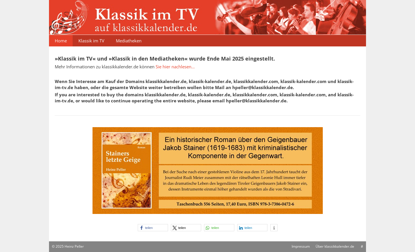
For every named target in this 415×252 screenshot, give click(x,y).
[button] (153, 227)
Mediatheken (129, 41)
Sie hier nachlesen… (175, 66)
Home (61, 41)
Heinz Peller (74, 246)
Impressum (301, 246)
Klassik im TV (91, 41)
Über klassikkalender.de (335, 246)
